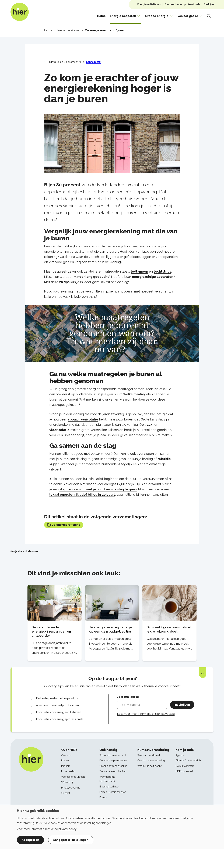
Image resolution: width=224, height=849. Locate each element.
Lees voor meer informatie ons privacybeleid (146, 713)
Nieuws (65, 760)
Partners (65, 766)
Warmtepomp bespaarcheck (107, 779)
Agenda (180, 755)
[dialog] (112, 827)
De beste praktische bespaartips (57, 698)
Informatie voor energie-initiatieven (58, 712)
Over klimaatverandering (151, 760)
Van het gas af (187, 16)
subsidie (164, 459)
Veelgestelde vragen (73, 776)
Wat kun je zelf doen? (149, 766)
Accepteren (30, 839)
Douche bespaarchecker (113, 760)
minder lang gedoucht (91, 277)
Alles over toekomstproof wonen (57, 705)
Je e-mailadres (128, 696)
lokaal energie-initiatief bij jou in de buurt (82, 494)
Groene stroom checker (113, 766)
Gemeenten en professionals (182, 4)
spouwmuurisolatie (83, 419)
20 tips (64, 282)
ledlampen (139, 271)
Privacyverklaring (70, 787)
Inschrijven (182, 704)
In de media (68, 771)
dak (149, 424)
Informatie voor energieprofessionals (59, 719)
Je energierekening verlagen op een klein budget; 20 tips (111, 629)
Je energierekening (63, 525)
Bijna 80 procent (62, 184)
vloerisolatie (59, 430)
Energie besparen (123, 16)
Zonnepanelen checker (112, 771)
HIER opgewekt (184, 771)
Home (101, 16)
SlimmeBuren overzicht (112, 755)
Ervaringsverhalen (109, 786)
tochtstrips (162, 271)
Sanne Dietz (93, 61)
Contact (65, 793)
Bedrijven (209, 4)
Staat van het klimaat (148, 755)
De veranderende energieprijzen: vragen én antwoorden (51, 631)
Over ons (66, 755)
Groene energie (156, 16)
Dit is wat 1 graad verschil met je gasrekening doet (169, 629)
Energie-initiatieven (149, 4)
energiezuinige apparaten (152, 277)
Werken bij (67, 782)
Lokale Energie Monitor (112, 792)
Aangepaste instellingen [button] (70, 839)
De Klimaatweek (185, 766)
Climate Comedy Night (188, 760)
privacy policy (67, 829)
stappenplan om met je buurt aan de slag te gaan (98, 489)
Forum (103, 797)
